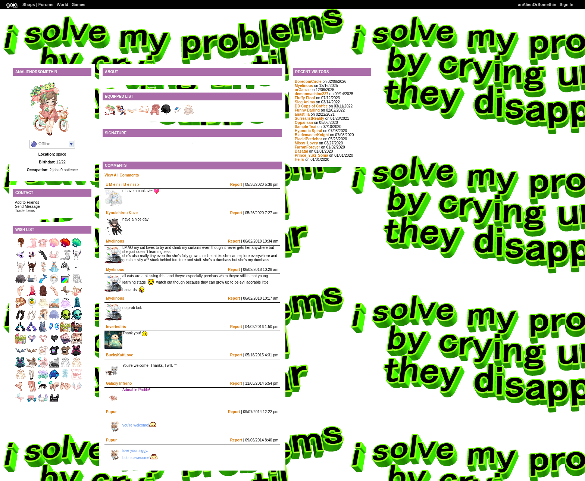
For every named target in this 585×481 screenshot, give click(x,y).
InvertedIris (116, 327)
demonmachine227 (311, 94)
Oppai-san (304, 123)
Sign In (566, 4)
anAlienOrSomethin (537, 4)
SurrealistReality (309, 118)
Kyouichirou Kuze (122, 213)
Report (236, 184)
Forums (45, 4)
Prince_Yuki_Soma (311, 155)
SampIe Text (305, 127)
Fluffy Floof (305, 98)
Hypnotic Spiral (308, 131)
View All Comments (121, 175)
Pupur (111, 412)
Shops (28, 4)
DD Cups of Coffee (311, 106)
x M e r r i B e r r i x (122, 184)
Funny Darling (307, 110)
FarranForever (307, 147)
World (62, 4)
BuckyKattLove (119, 355)
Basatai (301, 151)
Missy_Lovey (306, 143)
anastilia (302, 114)
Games (78, 4)
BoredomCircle (308, 81)
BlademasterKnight (312, 135)
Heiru (299, 159)
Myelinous (115, 241)
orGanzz (302, 90)
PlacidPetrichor (308, 139)
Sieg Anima (305, 102)
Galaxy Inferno (119, 383)
